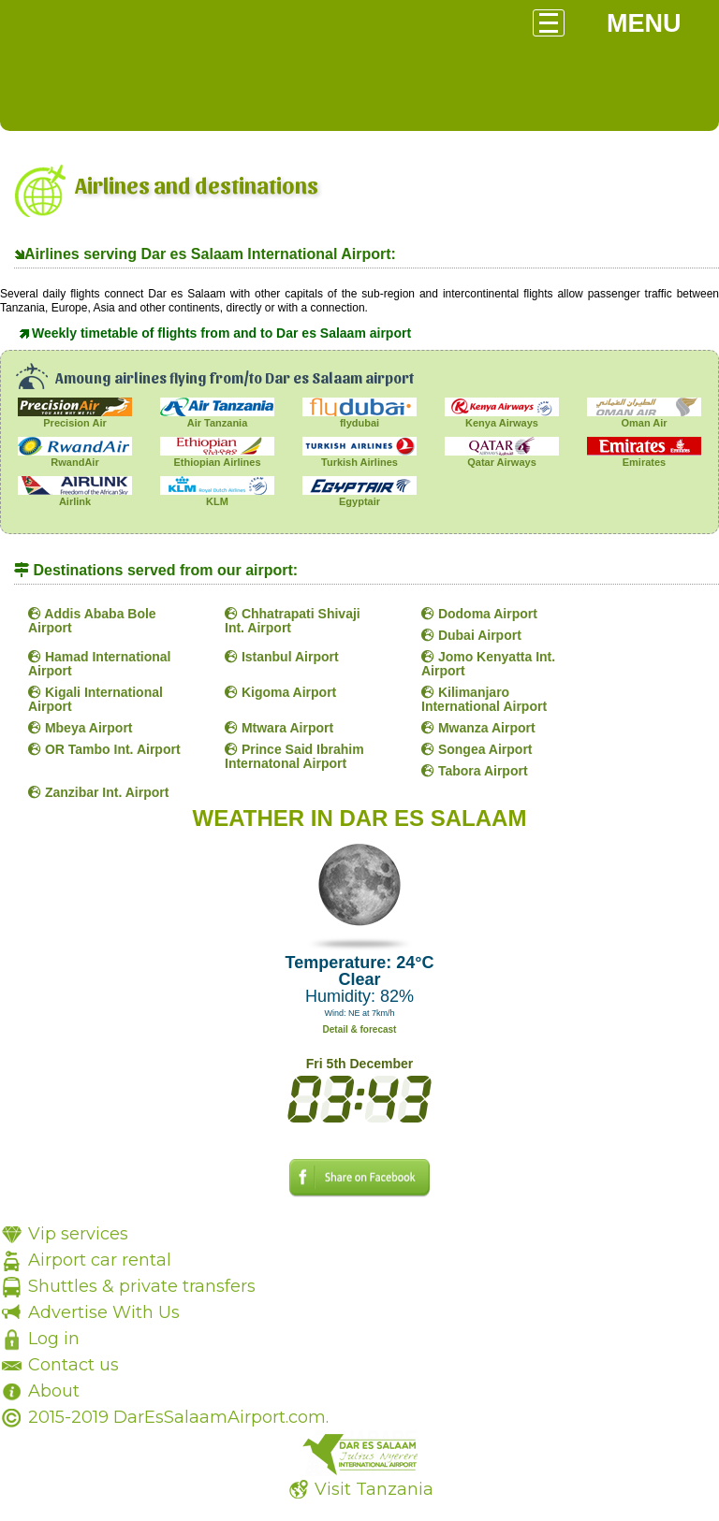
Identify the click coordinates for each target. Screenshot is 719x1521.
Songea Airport (477, 749)
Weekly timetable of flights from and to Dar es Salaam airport (221, 333)
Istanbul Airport (282, 656)
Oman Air (644, 417)
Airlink (75, 496)
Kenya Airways (502, 417)
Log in (54, 1338)
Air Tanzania (217, 417)
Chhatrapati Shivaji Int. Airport (292, 620)
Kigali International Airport (95, 699)
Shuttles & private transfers (142, 1286)
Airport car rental (99, 1260)
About (54, 1391)
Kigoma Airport (280, 692)
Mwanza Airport (478, 727)
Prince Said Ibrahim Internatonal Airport (294, 756)
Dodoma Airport (479, 613)
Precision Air (75, 417)
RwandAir (75, 457)
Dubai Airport (471, 635)
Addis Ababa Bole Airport (92, 620)
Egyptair (359, 496)
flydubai (359, 417)
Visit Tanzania (374, 1489)
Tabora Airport (474, 770)
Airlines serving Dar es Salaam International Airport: (210, 254)
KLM (217, 496)
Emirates (644, 457)
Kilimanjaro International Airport (484, 699)
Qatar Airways (502, 457)
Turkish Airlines (359, 457)
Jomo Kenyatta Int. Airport (488, 663)
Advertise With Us (104, 1312)
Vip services (78, 1234)
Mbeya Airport (80, 727)
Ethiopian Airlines (217, 457)
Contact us (73, 1364)
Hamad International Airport (99, 663)
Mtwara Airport (279, 727)
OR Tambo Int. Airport (104, 749)
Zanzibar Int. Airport (98, 792)
